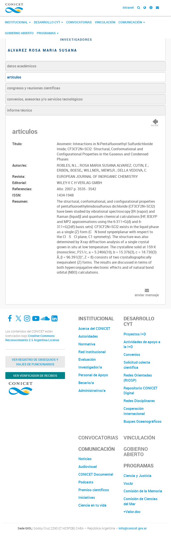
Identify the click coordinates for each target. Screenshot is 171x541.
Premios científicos (93, 489)
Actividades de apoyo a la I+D (142, 344)
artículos (14, 77)
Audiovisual (87, 466)
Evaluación (87, 359)
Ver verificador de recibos (35, 375)
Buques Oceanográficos (142, 421)
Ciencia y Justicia (137, 475)
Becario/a (86, 382)
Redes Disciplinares (139, 400)
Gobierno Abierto (19, 33)
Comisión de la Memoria (143, 491)
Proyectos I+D (135, 334)
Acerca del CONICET (94, 328)
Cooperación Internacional (134, 411)
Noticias (85, 458)
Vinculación (105, 22)
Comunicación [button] (131, 22)
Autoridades (88, 336)
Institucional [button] (18, 22)
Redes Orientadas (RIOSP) (138, 378)
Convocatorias (79, 22)
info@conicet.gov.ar (133, 528)
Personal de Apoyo (93, 375)
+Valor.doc (132, 511)
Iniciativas (86, 497)
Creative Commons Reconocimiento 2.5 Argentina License (32, 338)
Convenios (132, 354)
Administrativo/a (92, 390)
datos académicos (21, 66)
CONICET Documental (95, 474)
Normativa (86, 344)
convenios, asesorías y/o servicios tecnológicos (45, 99)
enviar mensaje (147, 295)
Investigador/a (90, 367)
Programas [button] (48, 33)
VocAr (128, 483)
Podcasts (85, 482)
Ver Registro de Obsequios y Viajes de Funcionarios (35, 361)
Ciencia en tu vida (92, 505)
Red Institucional (92, 351)
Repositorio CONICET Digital (140, 391)
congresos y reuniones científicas (33, 88)
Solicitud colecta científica (137, 365)
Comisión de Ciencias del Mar (140, 501)
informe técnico (19, 110)
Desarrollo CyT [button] (48, 22)
